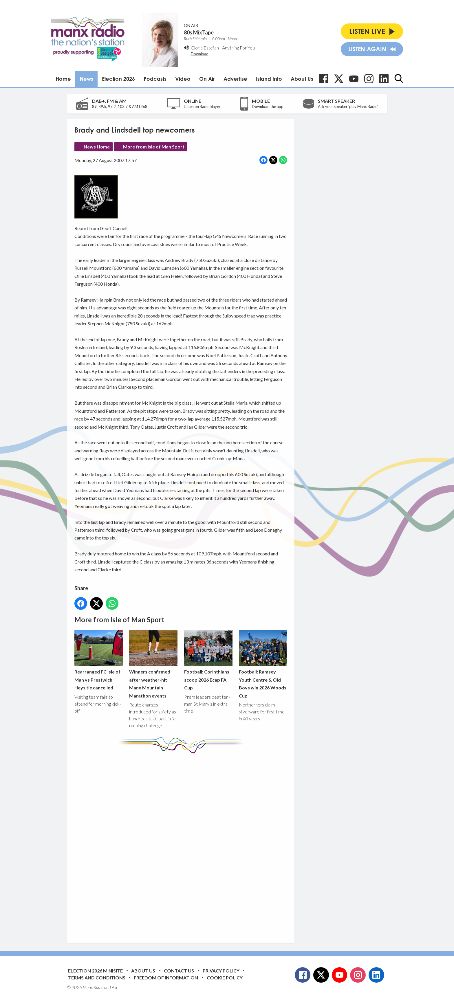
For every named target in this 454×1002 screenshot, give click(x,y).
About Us (302, 79)
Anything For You (238, 47)
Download (199, 54)
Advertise (235, 79)
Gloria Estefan (205, 47)
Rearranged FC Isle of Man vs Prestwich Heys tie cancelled (98, 660)
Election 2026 (118, 79)
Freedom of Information (166, 977)
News (86, 79)
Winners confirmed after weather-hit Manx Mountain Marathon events (153, 664)
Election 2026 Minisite (95, 970)
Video (183, 79)
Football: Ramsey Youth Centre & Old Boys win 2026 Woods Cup (263, 664)
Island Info (269, 79)
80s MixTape (199, 32)
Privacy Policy (221, 970)
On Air (207, 79)
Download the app (267, 106)
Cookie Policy (225, 977)
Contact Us (179, 970)
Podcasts (155, 79)
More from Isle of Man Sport (153, 146)
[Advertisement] (183, 844)
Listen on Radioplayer (202, 106)
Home (63, 79)
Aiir (115, 987)
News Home (97, 146)
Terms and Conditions (96, 977)
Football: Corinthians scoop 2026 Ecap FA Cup (208, 660)
